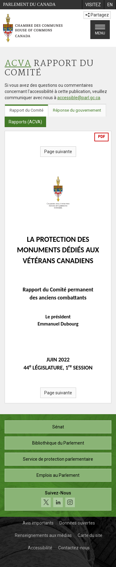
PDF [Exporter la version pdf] (101, 137)
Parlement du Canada (29, 4)
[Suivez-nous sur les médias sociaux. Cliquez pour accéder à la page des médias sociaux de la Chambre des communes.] (58, 499)
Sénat (58, 426)
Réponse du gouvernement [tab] (77, 110)
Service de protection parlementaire (58, 459)
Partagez (97, 14)
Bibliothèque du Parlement (58, 443)
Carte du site (90, 535)
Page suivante (58, 151)
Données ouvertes (77, 522)
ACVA (18, 64)
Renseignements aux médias (43, 535)
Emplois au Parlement (58, 475)
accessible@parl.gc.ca (78, 97)
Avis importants (38, 522)
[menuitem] (93, 4)
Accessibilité (40, 547)
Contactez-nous (74, 547)
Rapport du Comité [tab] (26, 110)
